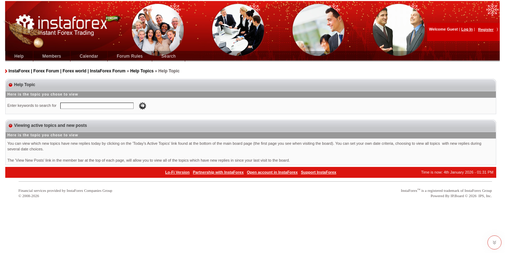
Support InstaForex (318, 172)
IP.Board (457, 196)
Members (51, 56)
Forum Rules (130, 56)
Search (168, 56)
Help (19, 56)
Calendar (89, 56)
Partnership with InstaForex (218, 172)
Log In (467, 29)
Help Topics (142, 71)
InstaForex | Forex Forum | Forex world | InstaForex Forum (66, 71)
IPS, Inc (484, 196)
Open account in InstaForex (272, 172)
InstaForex (409, 190)
